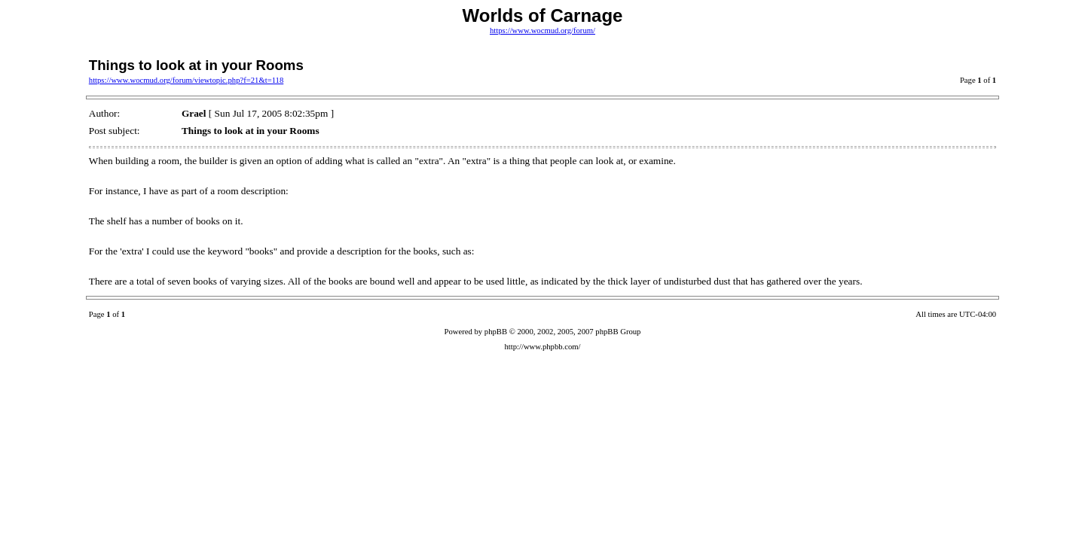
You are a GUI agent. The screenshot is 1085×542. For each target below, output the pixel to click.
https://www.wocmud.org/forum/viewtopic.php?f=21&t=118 (186, 80)
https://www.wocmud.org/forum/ (542, 30)
